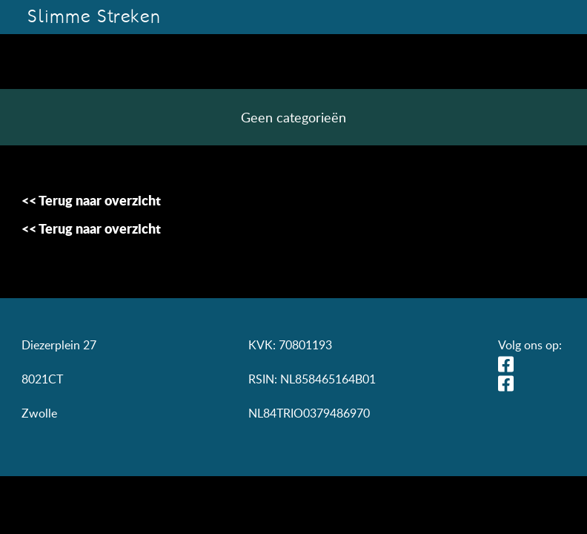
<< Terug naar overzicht (91, 200)
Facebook (510, 383)
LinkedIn (510, 364)
